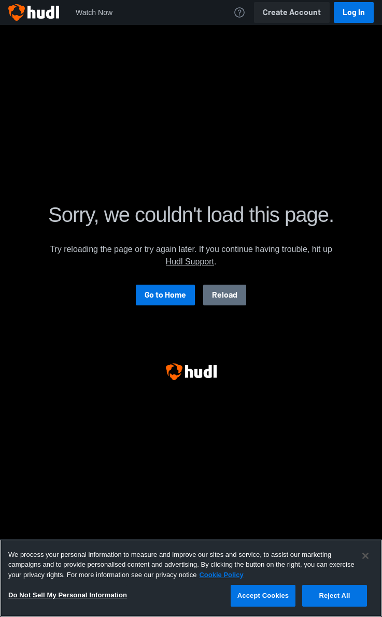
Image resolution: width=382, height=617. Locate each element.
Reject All (334, 595)
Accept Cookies (263, 595)
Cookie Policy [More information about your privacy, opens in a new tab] (221, 575)
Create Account (292, 12)
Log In (354, 12)
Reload (224, 295)
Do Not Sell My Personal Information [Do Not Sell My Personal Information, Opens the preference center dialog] (67, 595)
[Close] (365, 555)
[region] (191, 578)
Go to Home (165, 295)
